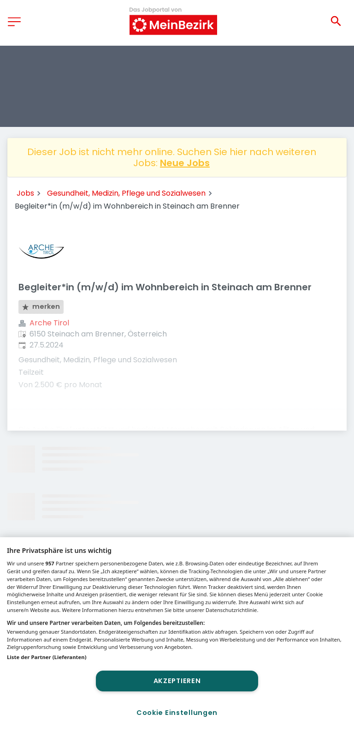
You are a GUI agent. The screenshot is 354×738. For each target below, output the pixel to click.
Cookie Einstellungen (177, 712)
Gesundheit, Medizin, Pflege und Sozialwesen (126, 193)
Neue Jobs (185, 162)
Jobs (25, 193)
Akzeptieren (177, 680)
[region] (177, 637)
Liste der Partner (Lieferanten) (47, 657)
